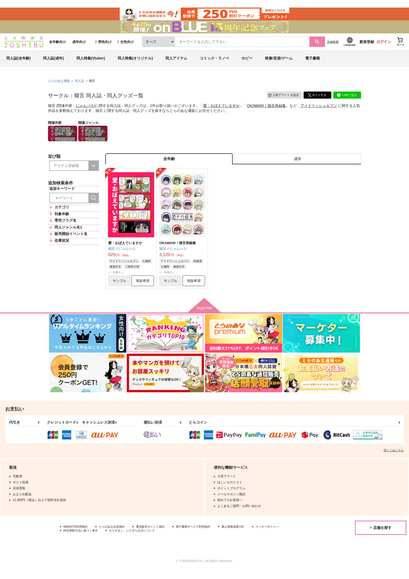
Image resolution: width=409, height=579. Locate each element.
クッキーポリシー (75, 539)
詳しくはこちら (394, 458)
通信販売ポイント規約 (156, 535)
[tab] (297, 165)
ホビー (247, 64)
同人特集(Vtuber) (90, 64)
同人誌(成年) (53, 64)
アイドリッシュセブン (318, 111)
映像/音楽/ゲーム (279, 64)
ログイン (383, 47)
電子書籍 (312, 64)
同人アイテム (176, 64)
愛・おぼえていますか (221, 111)
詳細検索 (333, 47)
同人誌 (79, 86)
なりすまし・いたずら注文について (173, 539)
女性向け (125, 47)
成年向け (79, 47)
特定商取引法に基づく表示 (118, 539)
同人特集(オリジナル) (135, 64)
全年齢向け (57, 47)
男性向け (103, 47)
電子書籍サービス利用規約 (202, 535)
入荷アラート (281, 100)
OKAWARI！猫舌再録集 (266, 111)
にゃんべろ (85, 111)
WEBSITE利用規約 (76, 535)
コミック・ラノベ (214, 64)
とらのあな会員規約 (115, 535)
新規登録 (366, 47)
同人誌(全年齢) (18, 64)
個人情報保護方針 (244, 535)
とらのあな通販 (59, 86)
